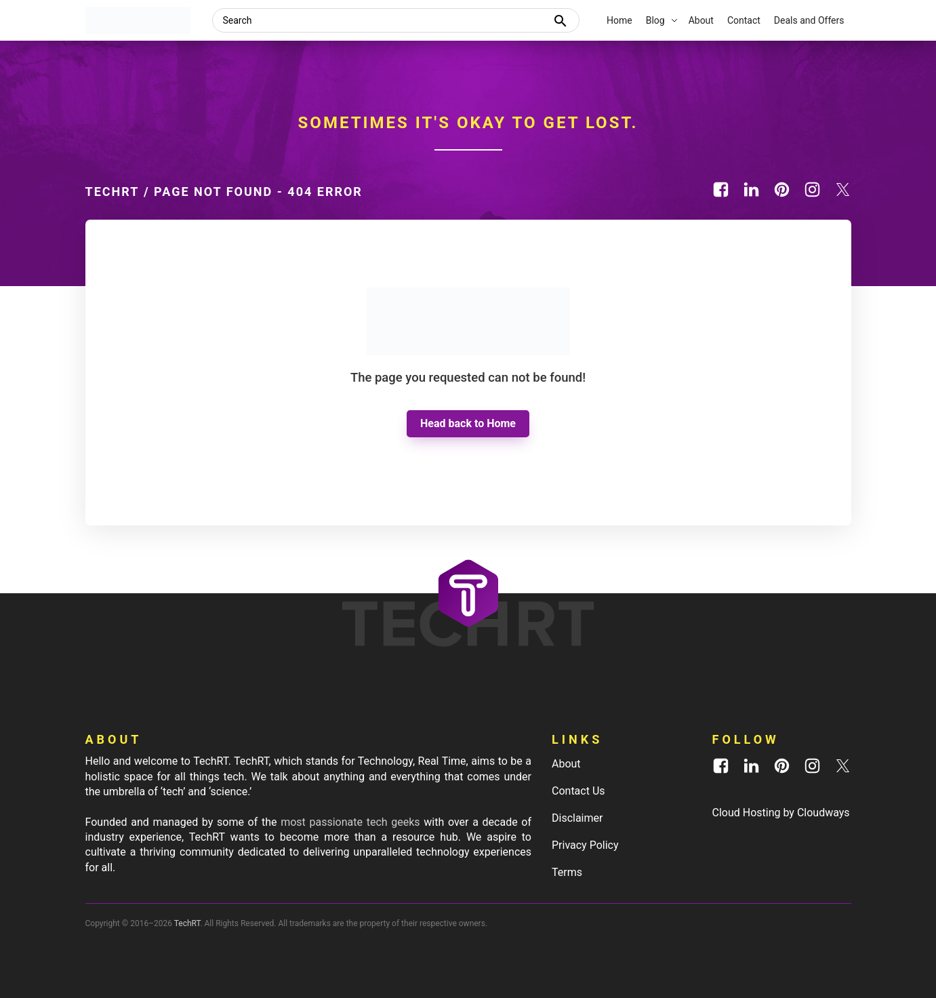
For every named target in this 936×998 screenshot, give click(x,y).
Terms (567, 872)
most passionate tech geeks (350, 822)
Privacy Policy (585, 845)
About (566, 763)
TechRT (112, 191)
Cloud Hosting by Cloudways (781, 812)
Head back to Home (468, 423)
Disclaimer (577, 818)
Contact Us (578, 790)
